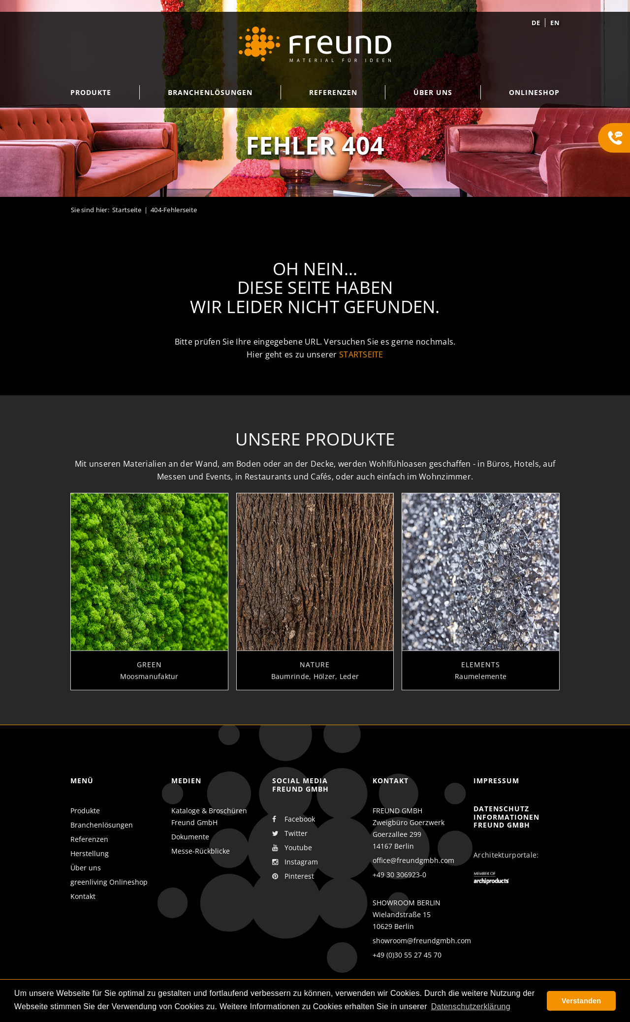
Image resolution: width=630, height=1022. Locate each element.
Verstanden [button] (581, 1001)
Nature (315, 671)
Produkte (85, 810)
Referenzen (89, 839)
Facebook (293, 819)
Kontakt (82, 896)
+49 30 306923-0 (399, 874)
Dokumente (190, 836)
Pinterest (293, 876)
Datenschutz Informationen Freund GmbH (506, 817)
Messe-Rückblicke (200, 851)
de (536, 22)
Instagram (295, 862)
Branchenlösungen (101, 825)
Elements (480, 671)
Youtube (292, 848)
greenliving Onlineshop (109, 882)
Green (149, 671)
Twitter (290, 833)
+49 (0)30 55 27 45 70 (407, 954)
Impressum (496, 780)
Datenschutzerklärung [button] (470, 1006)
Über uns (85, 867)
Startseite (127, 209)
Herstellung (89, 853)
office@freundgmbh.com (413, 860)
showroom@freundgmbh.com (422, 940)
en (555, 22)
